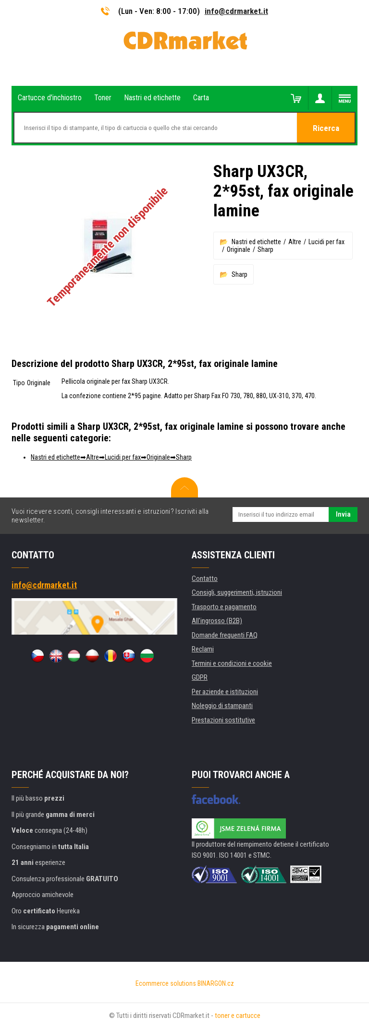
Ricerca (326, 128)
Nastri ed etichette (256, 242)
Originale (238, 249)
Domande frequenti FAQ (225, 635)
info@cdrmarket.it (236, 11)
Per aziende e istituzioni (225, 691)
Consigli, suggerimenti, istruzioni (237, 592)
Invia (343, 514)
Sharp (265, 249)
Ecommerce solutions (165, 983)
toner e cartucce (237, 1015)
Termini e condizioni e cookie (232, 663)
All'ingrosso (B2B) (217, 620)
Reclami (203, 649)
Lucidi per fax (326, 242)
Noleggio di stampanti (222, 705)
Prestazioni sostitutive (223, 720)
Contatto (205, 578)
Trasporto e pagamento (224, 607)
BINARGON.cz (215, 983)
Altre (294, 242)
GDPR (200, 677)
